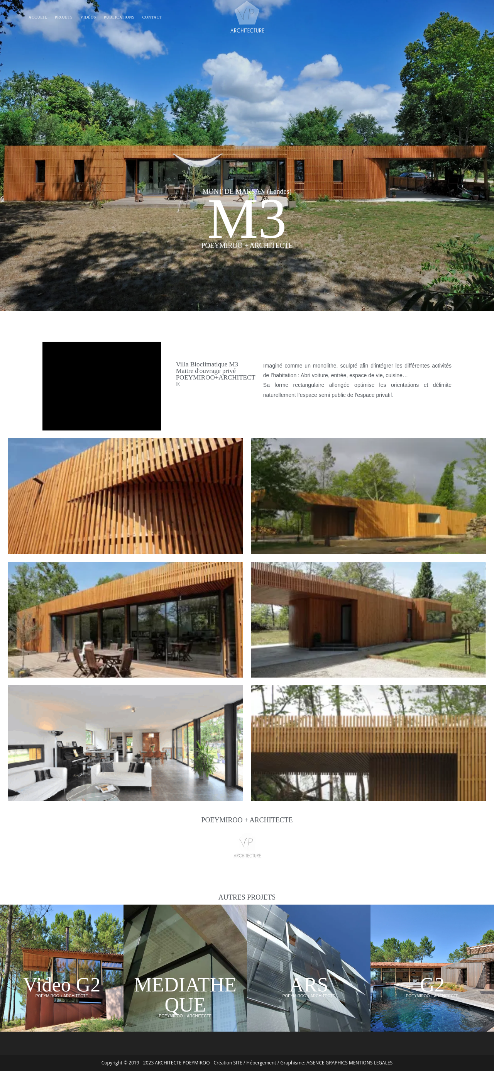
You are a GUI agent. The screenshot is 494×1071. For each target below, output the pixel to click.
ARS (308, 985)
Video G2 (62, 985)
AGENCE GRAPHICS (327, 1062)
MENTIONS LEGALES (370, 1062)
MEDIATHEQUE (185, 995)
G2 (432, 985)
